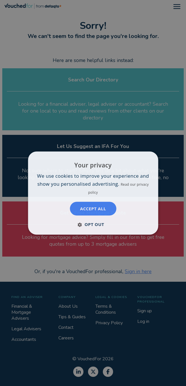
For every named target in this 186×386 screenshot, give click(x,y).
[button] (93, 224)
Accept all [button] (93, 208)
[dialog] (93, 193)
